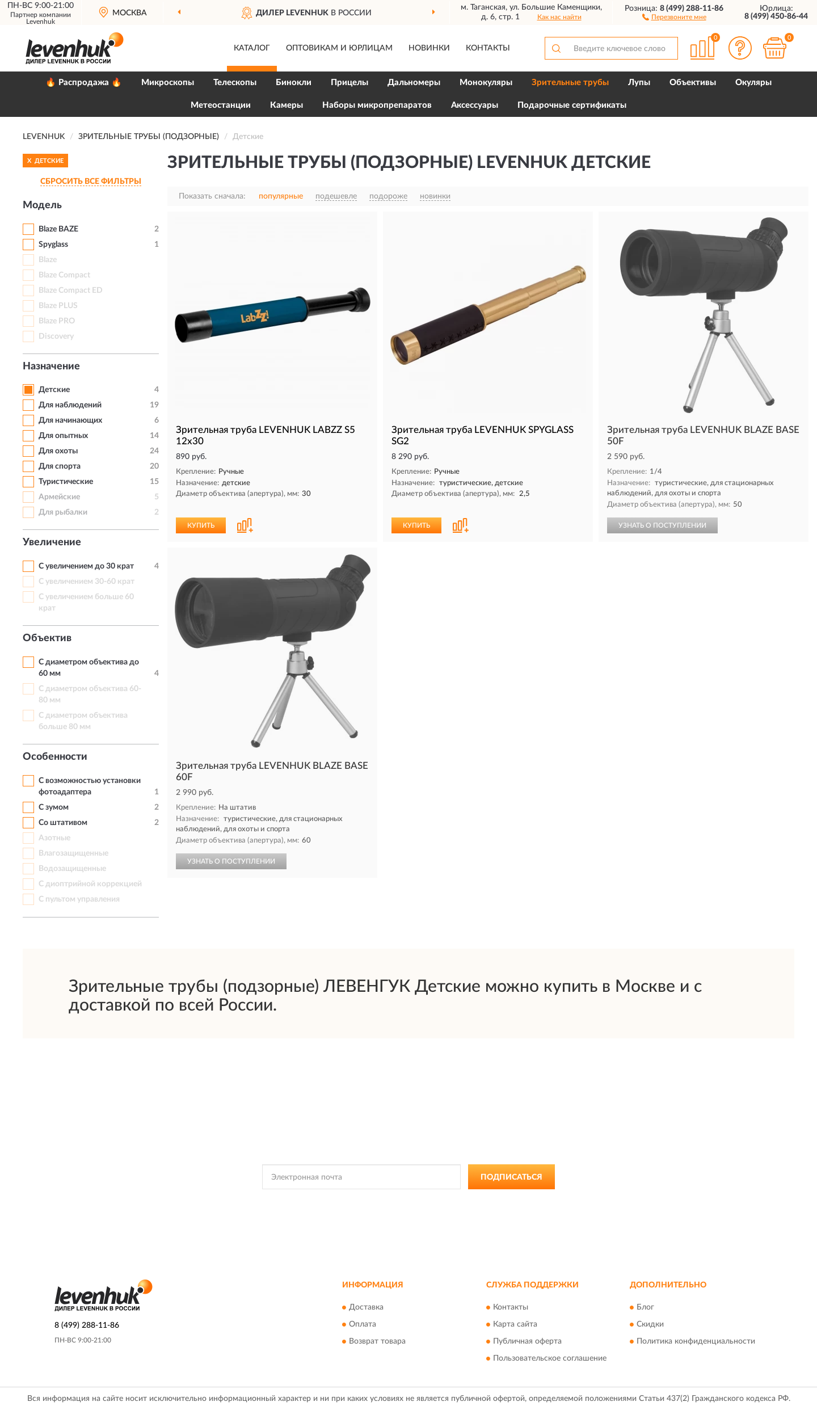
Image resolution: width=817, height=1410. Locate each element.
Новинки (429, 48)
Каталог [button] (252, 48)
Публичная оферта (527, 1341)
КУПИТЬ (200, 525)
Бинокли (293, 82)
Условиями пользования (503, 1202)
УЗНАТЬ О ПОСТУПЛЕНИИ (662, 525)
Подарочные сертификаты (571, 105)
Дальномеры (414, 82)
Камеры (286, 105)
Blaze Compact (64, 275)
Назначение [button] (51, 366)
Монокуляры (486, 82)
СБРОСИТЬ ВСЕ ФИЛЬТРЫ (90, 182)
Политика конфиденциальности (696, 1341)
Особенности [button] (55, 757)
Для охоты (58, 451)
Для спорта (60, 466)
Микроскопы (167, 82)
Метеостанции (221, 105)
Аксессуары (474, 105)
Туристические (66, 482)
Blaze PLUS (58, 306)
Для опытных (63, 436)
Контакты (488, 48)
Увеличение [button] (52, 542)
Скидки (650, 1324)
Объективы (692, 82)
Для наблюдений (70, 405)
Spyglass (53, 245)
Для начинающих (70, 420)
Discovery (56, 336)
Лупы (639, 82)
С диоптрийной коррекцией (90, 884)
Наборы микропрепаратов (377, 105)
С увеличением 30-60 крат (86, 582)
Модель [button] (42, 205)
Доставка (366, 1307)
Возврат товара (377, 1341)
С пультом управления (79, 899)
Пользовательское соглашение (550, 1358)
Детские (54, 390)
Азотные (54, 838)
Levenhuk (40, 21)
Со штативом (63, 823)
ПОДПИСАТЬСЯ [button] (511, 1177)
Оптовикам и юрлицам (339, 48)
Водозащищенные (72, 869)
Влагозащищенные (73, 853)
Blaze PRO (57, 321)
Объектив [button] (47, 638)
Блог (645, 1307)
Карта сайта (515, 1324)
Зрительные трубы (570, 82)
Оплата (362, 1324)
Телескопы (234, 82)
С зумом (54, 807)
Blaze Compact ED (71, 290)
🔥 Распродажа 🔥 (83, 82)
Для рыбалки (63, 512)
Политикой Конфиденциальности (403, 1202)
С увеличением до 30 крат (86, 566)
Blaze (48, 260)
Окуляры (753, 82)
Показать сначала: (212, 196)
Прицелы (349, 82)
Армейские (59, 497)
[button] (674, 16)
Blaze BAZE (58, 229)
